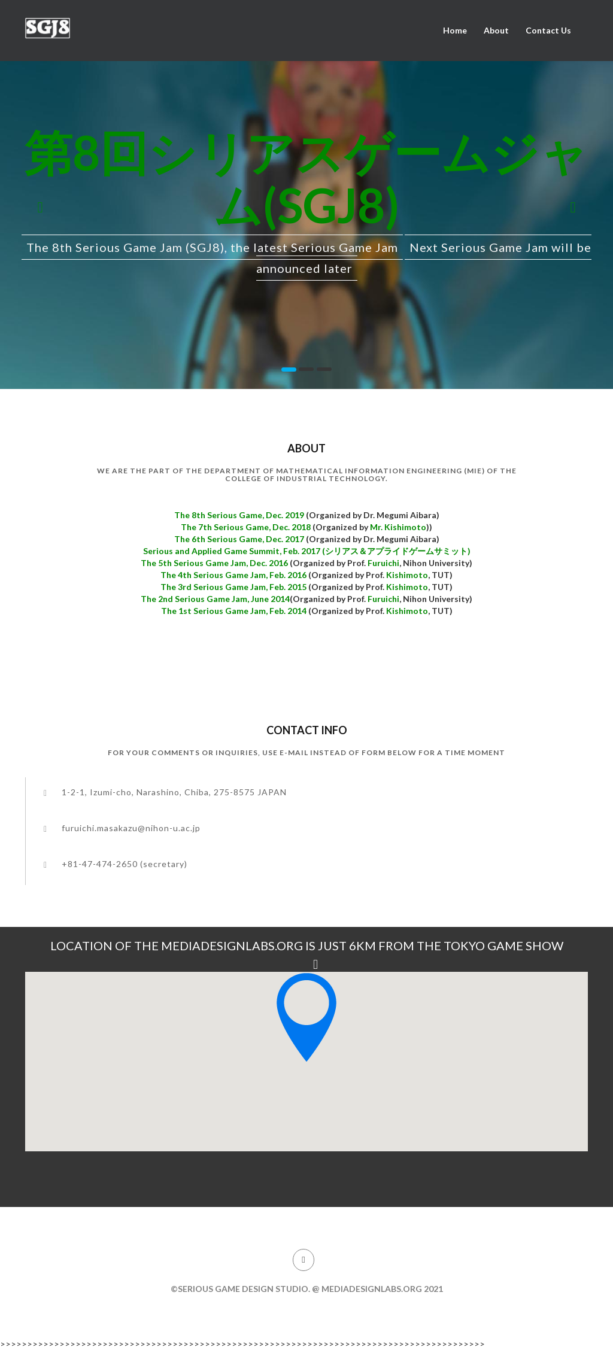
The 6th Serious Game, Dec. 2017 (240, 539)
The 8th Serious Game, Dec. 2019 (240, 515)
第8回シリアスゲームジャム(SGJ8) (306, 178)
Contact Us (548, 30)
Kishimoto (407, 575)
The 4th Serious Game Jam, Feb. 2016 (233, 575)
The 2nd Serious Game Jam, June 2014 (215, 599)
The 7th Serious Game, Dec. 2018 (246, 527)
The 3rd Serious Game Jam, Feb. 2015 (233, 587)
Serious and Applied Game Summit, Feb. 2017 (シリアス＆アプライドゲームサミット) (307, 551)
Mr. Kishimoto (398, 527)
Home (455, 30)
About (496, 30)
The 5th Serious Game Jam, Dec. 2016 (214, 563)
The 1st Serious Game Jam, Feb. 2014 (233, 611)
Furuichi (383, 563)
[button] (40, 202)
